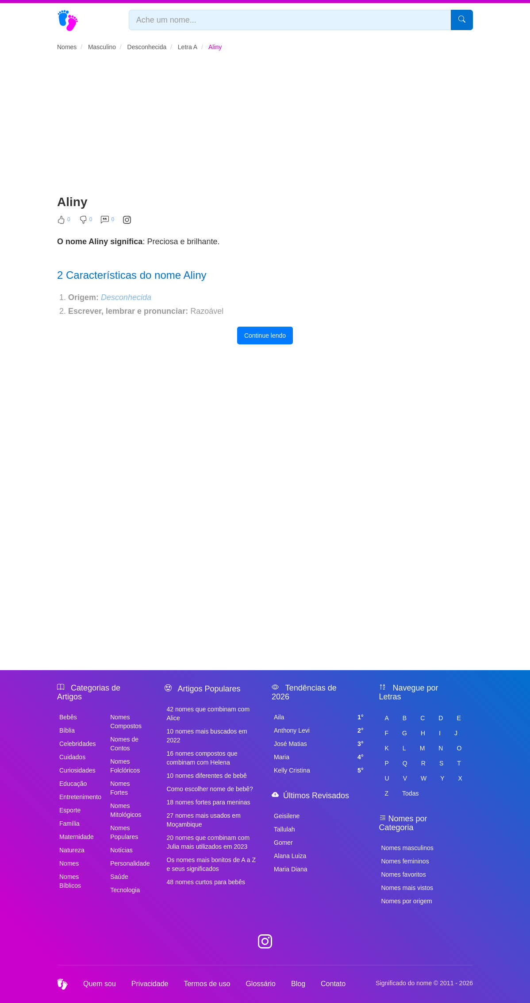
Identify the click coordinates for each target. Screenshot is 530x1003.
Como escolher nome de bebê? (210, 788)
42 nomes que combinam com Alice (208, 714)
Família (69, 823)
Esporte (70, 810)
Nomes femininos (405, 861)
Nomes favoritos (403, 874)
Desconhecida (126, 297)
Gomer (283, 842)
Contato (333, 983)
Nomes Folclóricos (125, 766)
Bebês (68, 717)
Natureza (71, 850)
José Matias (319, 743)
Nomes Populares (124, 832)
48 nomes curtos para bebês (206, 882)
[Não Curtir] (85, 221)
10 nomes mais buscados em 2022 (207, 736)
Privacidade (150, 983)
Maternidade (76, 836)
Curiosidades (77, 770)
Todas (410, 793)
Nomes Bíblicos (70, 881)
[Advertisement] (265, 127)
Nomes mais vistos (407, 887)
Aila (319, 717)
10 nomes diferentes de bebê (207, 775)
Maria (319, 757)
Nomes (69, 863)
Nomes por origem (406, 901)
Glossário (261, 983)
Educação (73, 783)
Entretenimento (79, 796)
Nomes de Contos (124, 744)
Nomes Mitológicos (125, 810)
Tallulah (284, 829)
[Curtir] (63, 221)
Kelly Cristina (319, 770)
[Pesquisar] (462, 20)
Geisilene (287, 816)
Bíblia (67, 730)
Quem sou (99, 983)
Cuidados (72, 757)
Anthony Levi (319, 730)
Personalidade (130, 863)
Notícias (121, 850)
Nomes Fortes (120, 788)
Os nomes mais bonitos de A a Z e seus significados (211, 864)
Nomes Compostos (126, 722)
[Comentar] (107, 221)
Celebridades (77, 743)
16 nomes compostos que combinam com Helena (202, 758)
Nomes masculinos (407, 847)
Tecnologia (125, 890)
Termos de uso (207, 983)
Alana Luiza (290, 855)
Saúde (119, 876)
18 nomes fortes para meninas (208, 802)
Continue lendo (265, 335)
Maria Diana (290, 869)
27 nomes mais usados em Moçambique (204, 820)
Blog (298, 983)
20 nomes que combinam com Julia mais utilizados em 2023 (208, 842)
